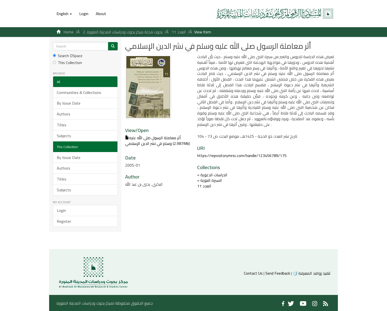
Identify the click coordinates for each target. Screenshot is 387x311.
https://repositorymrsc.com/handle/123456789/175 (242, 155)
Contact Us (253, 273)
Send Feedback (277, 273)
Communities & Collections (79, 92)
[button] (64, 13)
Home (68, 32)
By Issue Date (68, 103)
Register (64, 221)
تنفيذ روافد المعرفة (311, 273)
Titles (61, 125)
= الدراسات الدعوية (212, 174)
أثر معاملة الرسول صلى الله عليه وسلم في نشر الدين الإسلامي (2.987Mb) (157, 140)
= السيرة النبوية (209, 180)
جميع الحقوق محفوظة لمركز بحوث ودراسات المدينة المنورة (105, 303)
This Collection (67, 63)
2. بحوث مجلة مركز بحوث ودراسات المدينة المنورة (122, 32)
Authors (63, 114)
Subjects (64, 135)
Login (61, 210)
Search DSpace (67, 56)
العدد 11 (179, 32)
